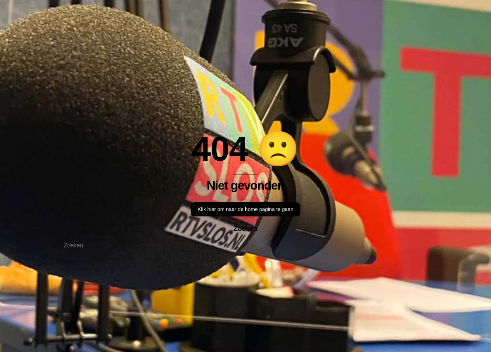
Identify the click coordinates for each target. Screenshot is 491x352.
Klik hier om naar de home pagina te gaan (245, 209)
